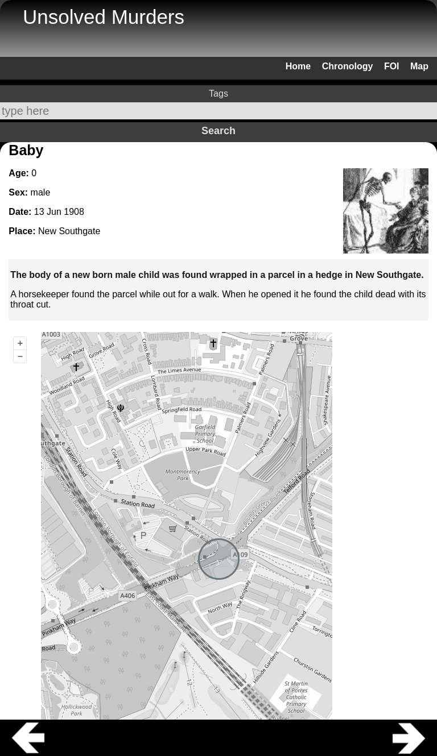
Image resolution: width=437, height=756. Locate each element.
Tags (218, 93)
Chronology (347, 66)
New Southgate (69, 231)
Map (419, 66)
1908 (74, 212)
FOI (391, 66)
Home (298, 66)
